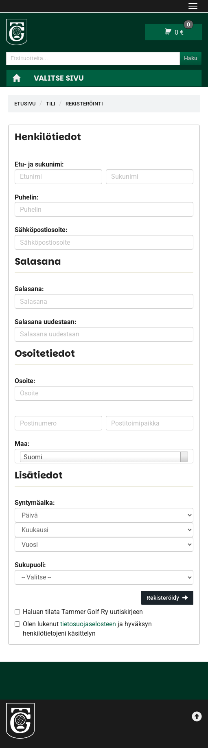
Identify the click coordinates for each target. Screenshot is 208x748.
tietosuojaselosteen (88, 624)
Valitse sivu (59, 78)
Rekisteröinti (84, 104)
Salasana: (29, 289)
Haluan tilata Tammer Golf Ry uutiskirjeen (83, 612)
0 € (178, 30)
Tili (50, 104)
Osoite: (25, 381)
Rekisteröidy (167, 597)
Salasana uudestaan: (46, 322)
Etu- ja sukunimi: (39, 164)
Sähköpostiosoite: (41, 230)
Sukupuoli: (30, 565)
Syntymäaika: (35, 503)
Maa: (22, 443)
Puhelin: (27, 197)
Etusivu (25, 104)
